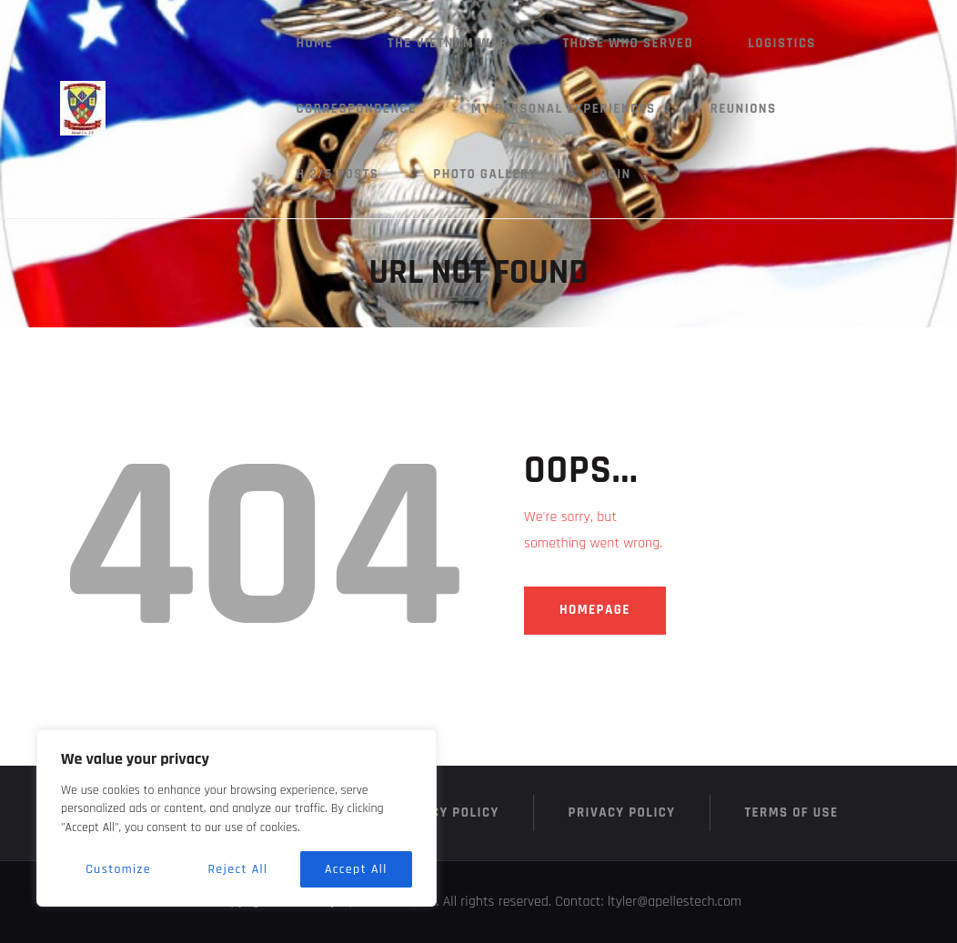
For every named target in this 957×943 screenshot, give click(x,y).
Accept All (356, 869)
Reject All (237, 869)
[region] (236, 818)
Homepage (594, 609)
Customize (118, 869)
